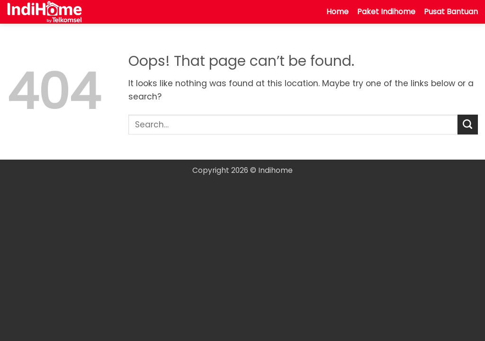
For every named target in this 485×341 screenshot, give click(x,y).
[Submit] (468, 125)
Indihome (275, 170)
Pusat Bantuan (451, 12)
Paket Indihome (386, 12)
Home (337, 12)
